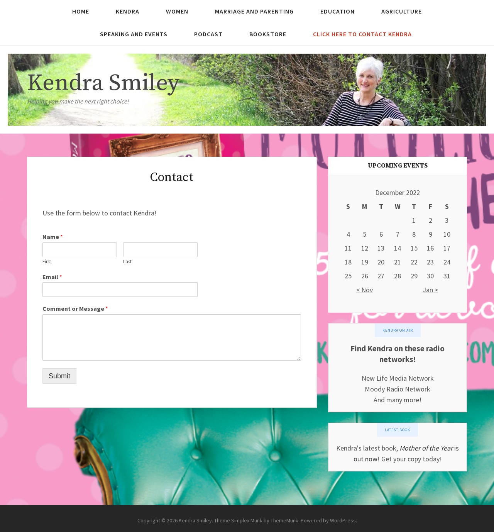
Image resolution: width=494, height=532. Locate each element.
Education (337, 11)
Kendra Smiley (103, 83)
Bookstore (267, 34)
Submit (59, 376)
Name (52, 237)
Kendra (127, 11)
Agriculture (401, 11)
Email (52, 277)
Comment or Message (75, 308)
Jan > (430, 289)
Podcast (208, 34)
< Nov (364, 289)
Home (80, 11)
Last (127, 262)
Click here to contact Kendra (362, 34)
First (46, 262)
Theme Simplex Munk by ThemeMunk (256, 520)
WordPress (343, 520)
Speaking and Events (133, 34)
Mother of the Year (426, 448)
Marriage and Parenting (254, 11)
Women (177, 11)
